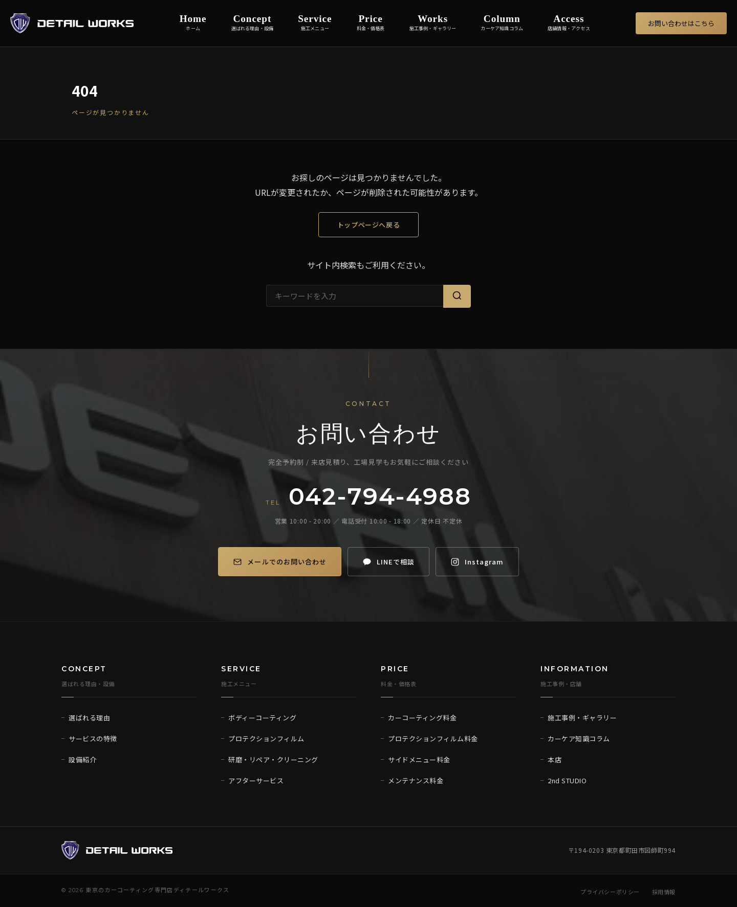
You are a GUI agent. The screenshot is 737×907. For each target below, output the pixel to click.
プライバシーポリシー (610, 892)
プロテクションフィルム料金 (433, 738)
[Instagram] (482, 561)
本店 (554, 759)
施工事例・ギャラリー (582, 717)
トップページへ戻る (368, 225)
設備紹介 (82, 759)
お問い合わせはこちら (681, 23)
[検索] (457, 296)
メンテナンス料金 (415, 780)
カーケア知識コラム (579, 738)
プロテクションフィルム (266, 738)
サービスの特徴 (93, 738)
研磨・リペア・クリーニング (273, 759)
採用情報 (664, 892)
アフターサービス (256, 780)
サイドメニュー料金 (419, 759)
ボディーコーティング (262, 717)
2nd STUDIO (567, 780)
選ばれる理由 (89, 717)
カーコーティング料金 (422, 717)
